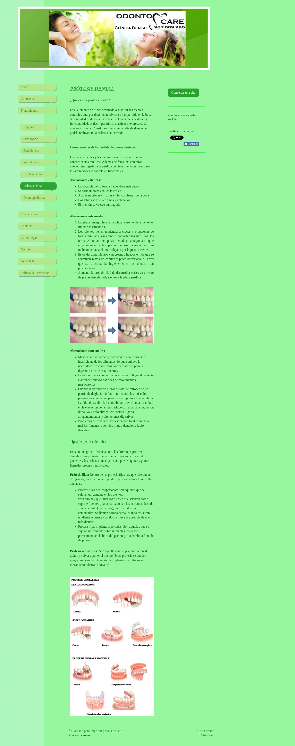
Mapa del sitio (113, 731)
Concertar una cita (183, 92)
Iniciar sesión (205, 731)
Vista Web (207, 735)
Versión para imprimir (86, 731)
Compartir (191, 143)
